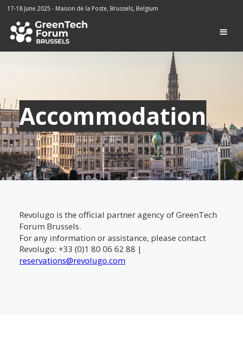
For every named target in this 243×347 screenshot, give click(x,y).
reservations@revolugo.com (72, 260)
